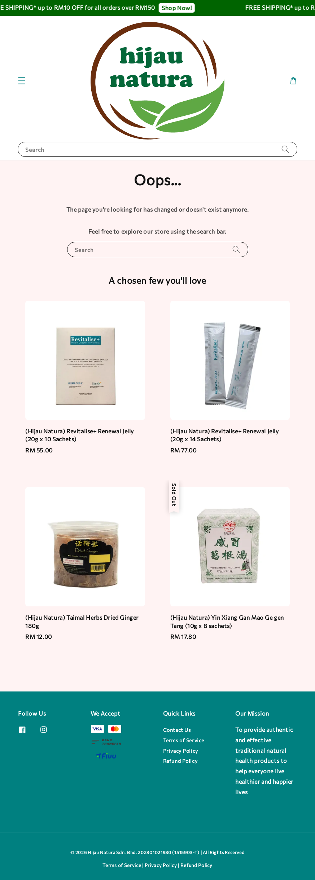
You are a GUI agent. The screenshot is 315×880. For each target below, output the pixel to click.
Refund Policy (180, 761)
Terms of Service (184, 740)
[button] (22, 81)
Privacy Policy (180, 751)
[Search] (285, 149)
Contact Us (177, 730)
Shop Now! (178, 7)
